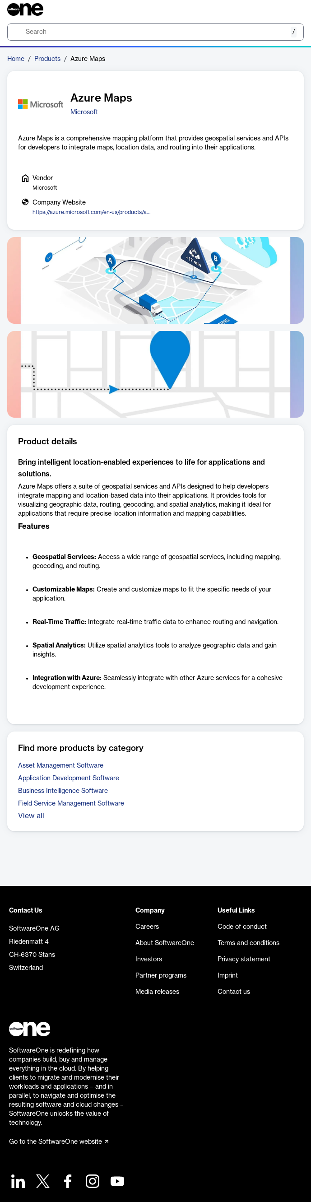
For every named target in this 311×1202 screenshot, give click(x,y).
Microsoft (84, 112)
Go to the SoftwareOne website (58, 1142)
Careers (147, 927)
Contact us (234, 992)
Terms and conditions (248, 943)
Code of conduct (242, 927)
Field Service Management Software (71, 804)
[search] (155, 32)
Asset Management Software (60, 766)
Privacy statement (244, 959)
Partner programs (160, 976)
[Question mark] (291, 9)
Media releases (157, 992)
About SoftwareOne (164, 943)
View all (31, 816)
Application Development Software (68, 778)
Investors (148, 959)
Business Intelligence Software (63, 791)
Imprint (228, 976)
